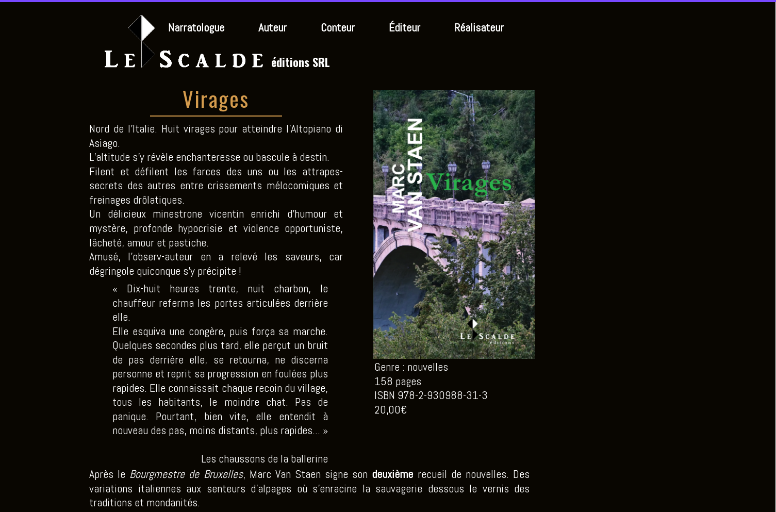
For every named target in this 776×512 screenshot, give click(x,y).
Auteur (272, 27)
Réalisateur (479, 27)
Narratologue (196, 27)
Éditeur (404, 27)
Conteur (338, 27)
